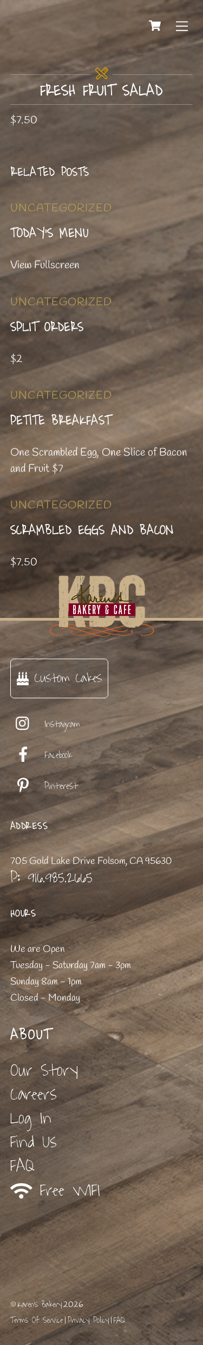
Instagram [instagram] (45, 724)
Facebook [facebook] (41, 755)
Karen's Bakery (40, 1304)
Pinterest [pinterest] (44, 786)
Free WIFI (55, 1190)
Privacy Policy (88, 1320)
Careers (33, 1094)
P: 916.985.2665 (51, 877)
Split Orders (46, 327)
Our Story (44, 1070)
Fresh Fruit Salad (101, 91)
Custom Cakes (59, 678)
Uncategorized (61, 208)
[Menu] (182, 25)
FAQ (22, 1166)
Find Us (33, 1142)
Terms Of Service (36, 1320)
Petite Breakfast (60, 421)
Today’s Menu (49, 233)
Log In (30, 1118)
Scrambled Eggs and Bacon (92, 530)
